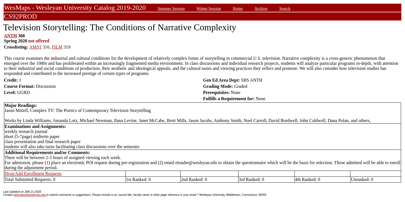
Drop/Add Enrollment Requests (33, 173)
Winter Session (209, 8)
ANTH (10, 35)
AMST (35, 47)
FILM (57, 47)
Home (238, 8)
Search (284, 8)
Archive (261, 8)
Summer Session (171, 8)
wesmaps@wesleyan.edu (30, 194)
